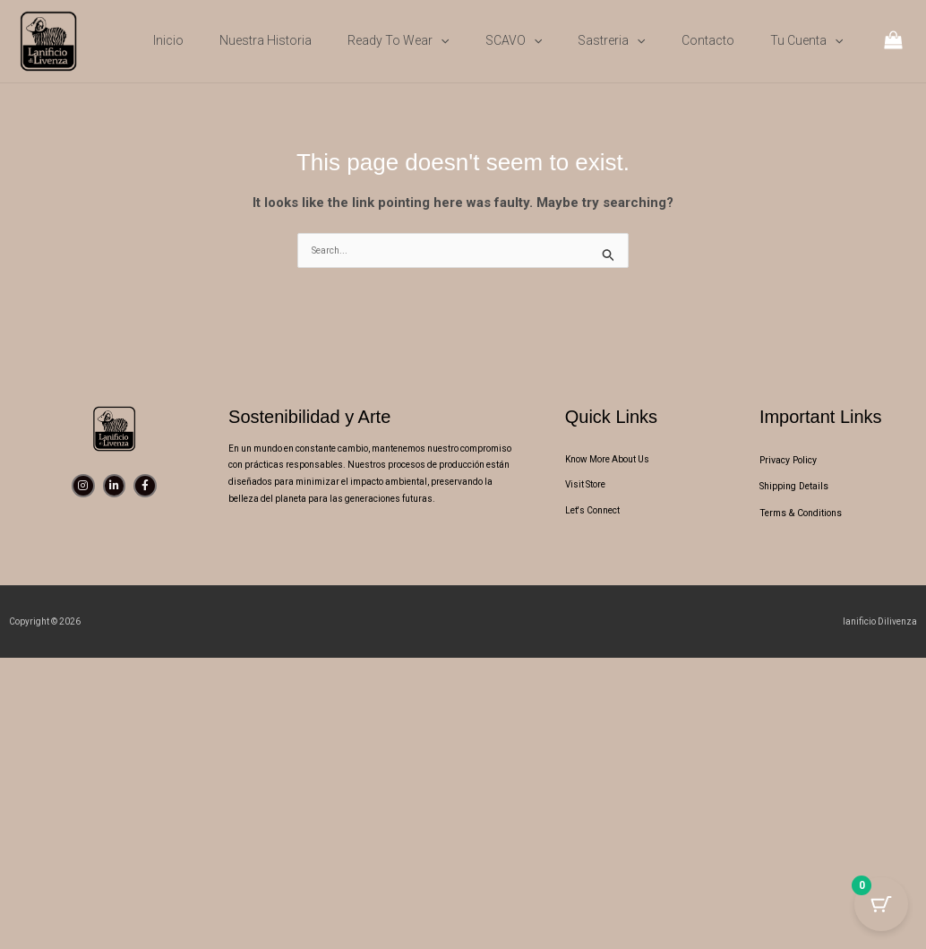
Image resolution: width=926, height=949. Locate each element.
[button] (441, 40)
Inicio (168, 40)
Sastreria (611, 40)
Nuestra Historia (265, 40)
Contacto (708, 40)
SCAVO (513, 40)
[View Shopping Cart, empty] (893, 41)
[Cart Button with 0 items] (881, 904)
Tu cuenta (806, 40)
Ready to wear (398, 40)
